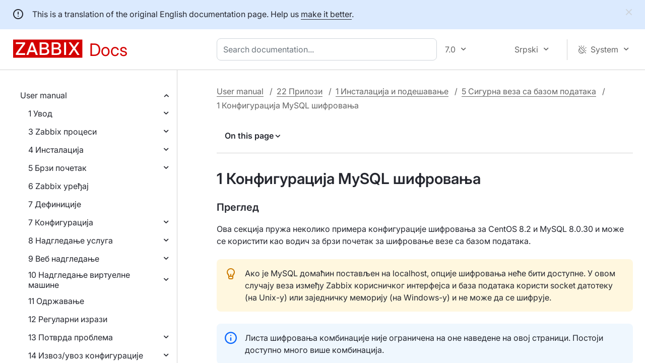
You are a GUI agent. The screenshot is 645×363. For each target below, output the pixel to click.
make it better (326, 14)
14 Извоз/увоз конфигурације (85, 355)
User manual (43, 95)
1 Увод (40, 113)
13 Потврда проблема (70, 337)
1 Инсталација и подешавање (392, 91)
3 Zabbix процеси (62, 132)
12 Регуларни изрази (67, 319)
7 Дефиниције (54, 204)
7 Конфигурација (60, 222)
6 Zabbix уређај (58, 186)
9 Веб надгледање (63, 259)
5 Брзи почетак (57, 168)
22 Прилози (299, 91)
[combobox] (329, 49)
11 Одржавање (56, 301)
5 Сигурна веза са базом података (529, 91)
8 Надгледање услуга (70, 240)
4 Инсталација (56, 150)
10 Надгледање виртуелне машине (79, 280)
